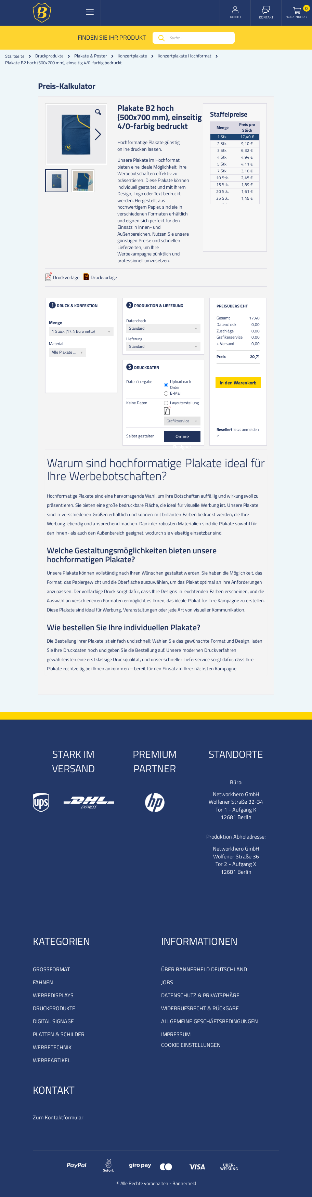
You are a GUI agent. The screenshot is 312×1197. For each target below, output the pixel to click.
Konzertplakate (132, 56)
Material (56, 343)
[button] (98, 117)
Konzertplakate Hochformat (184, 56)
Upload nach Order (180, 385)
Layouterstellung (184, 403)
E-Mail (176, 393)
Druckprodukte (49, 56)
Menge (55, 322)
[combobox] (194, 38)
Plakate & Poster (90, 56)
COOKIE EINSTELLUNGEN (191, 1045)
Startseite (15, 56)
